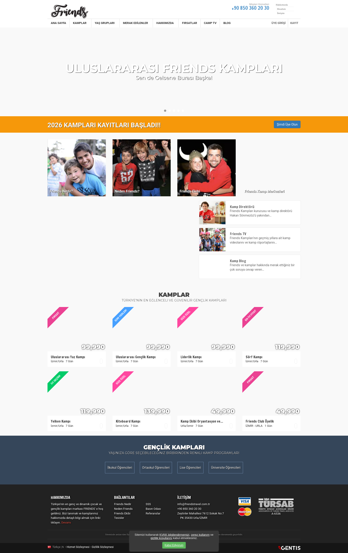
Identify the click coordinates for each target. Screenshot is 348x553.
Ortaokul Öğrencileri (156, 467)
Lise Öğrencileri (190, 467)
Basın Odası (153, 508)
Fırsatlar (189, 23)
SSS (148, 504)
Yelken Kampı (60, 421)
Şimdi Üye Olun (287, 124)
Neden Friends (123, 508)
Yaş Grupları (105, 23)
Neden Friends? (127, 191)
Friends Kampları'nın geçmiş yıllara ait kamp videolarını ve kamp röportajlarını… (250, 238)
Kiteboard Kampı (128, 421)
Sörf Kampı (254, 357)
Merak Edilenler (136, 23)
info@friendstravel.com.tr (193, 504)
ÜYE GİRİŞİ (278, 23)
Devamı (66, 522)
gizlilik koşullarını (161, 538)
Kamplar (80, 23)
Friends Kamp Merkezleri (265, 191)
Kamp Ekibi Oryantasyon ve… (202, 421)
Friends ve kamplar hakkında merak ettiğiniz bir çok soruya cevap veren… (250, 265)
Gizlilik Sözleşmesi (103, 547)
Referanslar (153, 513)
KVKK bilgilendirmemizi (174, 534)
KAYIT (294, 23)
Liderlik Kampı (191, 357)
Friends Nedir (122, 504)
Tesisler (119, 518)
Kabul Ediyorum (174, 545)
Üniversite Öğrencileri (225, 467)
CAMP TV (210, 23)
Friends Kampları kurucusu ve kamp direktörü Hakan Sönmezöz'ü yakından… (250, 211)
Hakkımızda (165, 23)
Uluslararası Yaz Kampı (68, 357)
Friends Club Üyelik (260, 421)
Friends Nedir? (61, 191)
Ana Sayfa (58, 23)
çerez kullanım (200, 534)
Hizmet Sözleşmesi (78, 547)
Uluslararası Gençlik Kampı (136, 357)
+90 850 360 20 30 (250, 7)
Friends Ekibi (190, 191)
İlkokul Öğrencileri (119, 467)
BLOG (227, 23)
